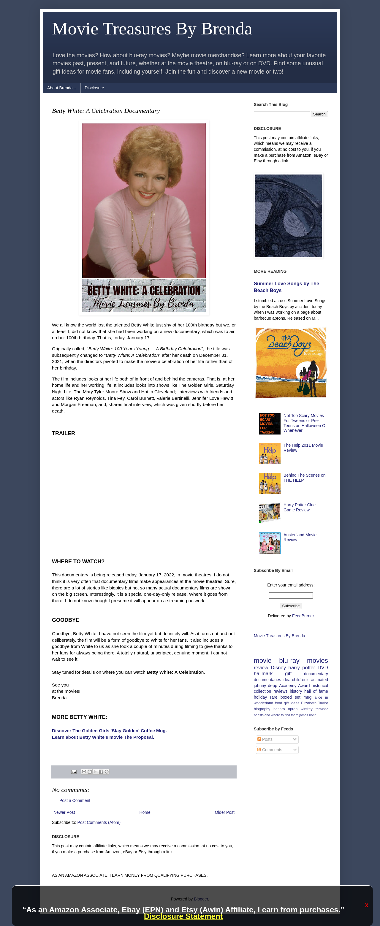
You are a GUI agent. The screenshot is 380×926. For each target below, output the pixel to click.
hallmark (263, 673)
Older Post (225, 812)
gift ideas (292, 703)
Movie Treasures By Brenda (152, 28)
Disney (278, 667)
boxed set (290, 697)
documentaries (267, 679)
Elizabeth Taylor (314, 703)
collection (262, 691)
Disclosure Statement (183, 916)
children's (301, 679)
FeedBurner (303, 615)
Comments (269, 749)
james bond (307, 715)
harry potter (302, 667)
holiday (260, 697)
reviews (280, 691)
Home (144, 812)
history (296, 691)
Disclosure (94, 87)
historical (320, 685)
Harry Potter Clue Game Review (300, 507)
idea (286, 679)
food (278, 703)
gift (288, 673)
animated (319, 679)
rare (274, 697)
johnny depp (265, 685)
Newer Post (64, 812)
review (261, 667)
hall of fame (316, 691)
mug (307, 697)
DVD (323, 667)
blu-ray (289, 660)
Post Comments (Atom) (99, 822)
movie (263, 660)
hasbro (279, 709)
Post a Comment (74, 800)
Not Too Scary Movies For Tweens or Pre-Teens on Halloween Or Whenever (305, 423)
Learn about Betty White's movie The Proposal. (103, 737)
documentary (316, 673)
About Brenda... (61, 87)
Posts (265, 739)
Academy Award (294, 685)
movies (317, 660)
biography (262, 709)
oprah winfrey (300, 709)
